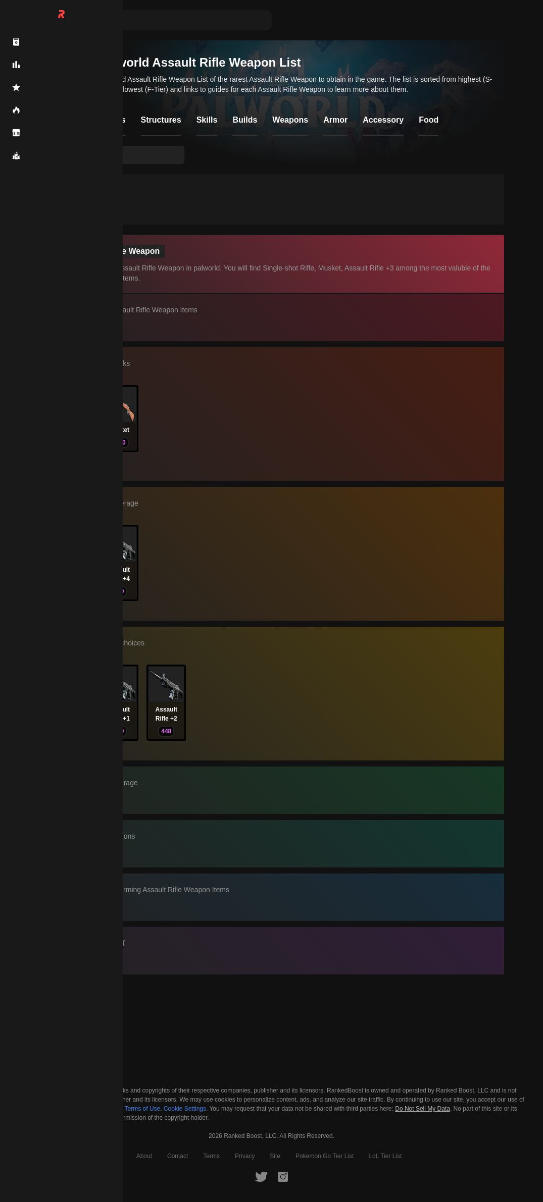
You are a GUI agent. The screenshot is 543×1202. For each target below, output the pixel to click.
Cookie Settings (185, 1108)
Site (275, 1156)
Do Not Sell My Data (422, 1109)
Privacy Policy (92, 1108)
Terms (211, 1156)
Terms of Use (143, 1108)
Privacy (245, 1156)
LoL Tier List (385, 1156)
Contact (177, 1156)
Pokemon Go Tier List (324, 1156)
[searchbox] (124, 155)
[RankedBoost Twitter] (261, 1176)
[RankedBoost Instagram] (283, 1176)
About (144, 1156)
